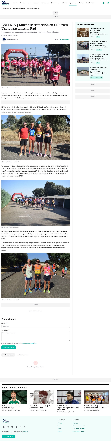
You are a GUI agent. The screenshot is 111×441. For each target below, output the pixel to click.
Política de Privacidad (79, 428)
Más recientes (8, 355)
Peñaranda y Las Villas (96, 77)
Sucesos (99, 49)
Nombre (4, 323)
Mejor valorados (23, 355)
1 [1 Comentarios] (56, 39)
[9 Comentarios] (46, 410)
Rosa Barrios (93, 410)
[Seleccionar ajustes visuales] (103, 3)
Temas (60, 431)
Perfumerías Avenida (33, 8)
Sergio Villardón (12, 410)
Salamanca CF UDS (19, 8)
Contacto (75, 423)
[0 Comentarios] (19, 410)
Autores (60, 428)
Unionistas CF (6, 8)
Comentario (5, 330)
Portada (15, 3)
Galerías (22, 3)
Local (98, 36)
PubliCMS (25, 431)
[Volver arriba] (8, 436)
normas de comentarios (29, 343)
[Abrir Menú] (108, 3)
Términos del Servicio (79, 426)
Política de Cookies (78, 431)
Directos (60, 426)
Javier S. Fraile (67, 412)
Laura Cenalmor (40, 410)
